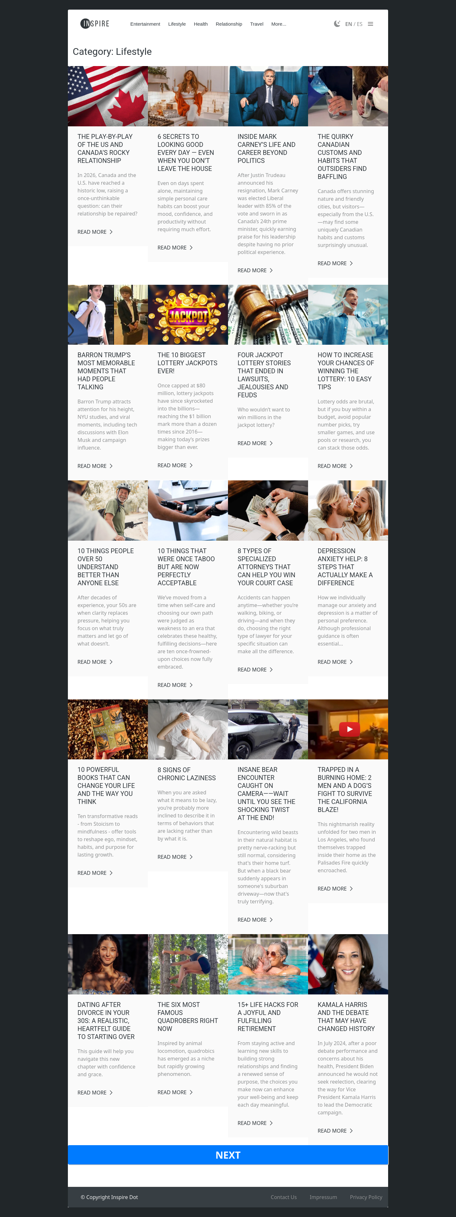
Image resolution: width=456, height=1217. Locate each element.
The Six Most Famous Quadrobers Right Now (188, 1017)
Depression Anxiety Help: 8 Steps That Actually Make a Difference (345, 567)
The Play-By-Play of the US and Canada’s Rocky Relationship (105, 149)
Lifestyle (177, 24)
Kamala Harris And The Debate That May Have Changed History (346, 1017)
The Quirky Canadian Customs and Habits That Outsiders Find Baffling (342, 157)
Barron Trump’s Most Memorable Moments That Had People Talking (106, 371)
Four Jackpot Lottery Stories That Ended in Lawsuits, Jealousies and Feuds (264, 375)
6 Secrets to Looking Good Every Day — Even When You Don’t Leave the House (186, 153)
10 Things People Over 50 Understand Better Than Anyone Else (105, 567)
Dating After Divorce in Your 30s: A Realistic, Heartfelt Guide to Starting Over (105, 1021)
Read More (92, 231)
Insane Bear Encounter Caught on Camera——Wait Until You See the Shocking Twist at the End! (266, 794)
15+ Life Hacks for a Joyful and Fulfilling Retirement (268, 1017)
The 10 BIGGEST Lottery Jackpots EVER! (187, 363)
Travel (256, 24)
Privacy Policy (366, 1197)
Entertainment (145, 24)
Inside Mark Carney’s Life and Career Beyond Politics (267, 149)
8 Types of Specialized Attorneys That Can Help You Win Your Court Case (266, 567)
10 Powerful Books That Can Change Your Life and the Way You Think (106, 786)
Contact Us (284, 1197)
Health (201, 24)
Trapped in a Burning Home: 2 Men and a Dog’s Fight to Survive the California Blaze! (345, 790)
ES (359, 24)
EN (348, 24)
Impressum (323, 1197)
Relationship (229, 24)
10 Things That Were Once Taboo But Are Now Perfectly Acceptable (186, 567)
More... (278, 24)
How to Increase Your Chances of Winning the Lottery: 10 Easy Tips (346, 371)
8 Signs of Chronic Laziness (187, 774)
